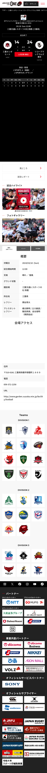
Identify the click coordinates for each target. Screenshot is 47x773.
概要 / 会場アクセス (9, 248)
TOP (4, 10)
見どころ (23, 168)
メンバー (23, 248)
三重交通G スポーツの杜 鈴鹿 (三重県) (23, 29)
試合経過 (38, 248)
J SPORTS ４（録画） (21, 70)
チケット (30, 4)
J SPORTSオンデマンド (23, 72)
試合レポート (24, 176)
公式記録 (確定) (23, 54)
